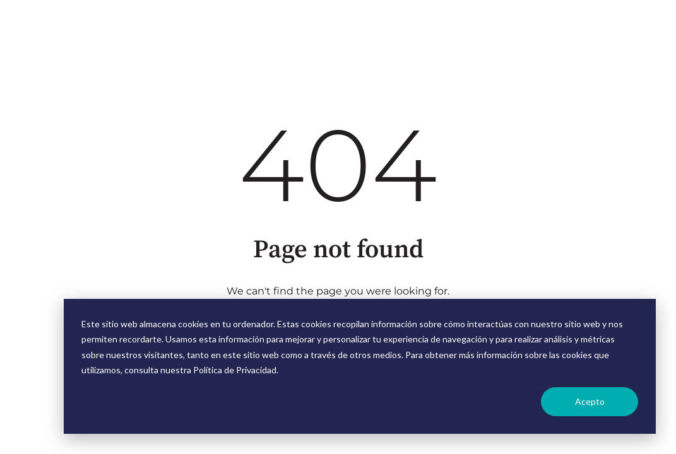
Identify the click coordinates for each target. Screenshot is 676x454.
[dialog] (360, 366)
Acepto (590, 401)
